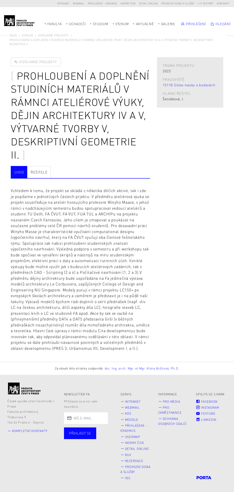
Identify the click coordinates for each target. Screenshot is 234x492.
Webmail (78, 3)
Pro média (171, 401)
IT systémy (206, 3)
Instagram (207, 407)
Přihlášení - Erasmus (102, 3)
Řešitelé (39, 172)
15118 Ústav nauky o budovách (189, 85)
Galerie (168, 24)
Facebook (207, 401)
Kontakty (223, 3)
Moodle (131, 419)
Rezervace (134, 461)
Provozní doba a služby (177, 3)
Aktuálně (145, 24)
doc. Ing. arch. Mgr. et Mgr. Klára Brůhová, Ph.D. (142, 368)
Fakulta (54, 24)
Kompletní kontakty (30, 431)
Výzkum (122, 24)
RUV (128, 455)
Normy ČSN (128, 3)
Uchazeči (77, 24)
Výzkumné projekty (53, 35)
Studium (100, 24)
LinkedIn (206, 419)
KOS (128, 413)
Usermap (132, 437)
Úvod (13, 35)
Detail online (148, 3)
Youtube (205, 413)
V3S (127, 478)
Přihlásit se (80, 433)
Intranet (63, 3)
